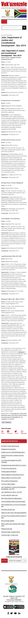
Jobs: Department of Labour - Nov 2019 (11, 492)
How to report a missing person (9, 481)
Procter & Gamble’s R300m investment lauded (13, 501)
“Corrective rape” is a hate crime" (9, 535)
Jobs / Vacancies (6, 422)
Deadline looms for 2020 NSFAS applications (13, 452)
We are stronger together (7, 520)
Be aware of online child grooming (10, 446)
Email (2, 432)
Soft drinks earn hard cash (8, 509)
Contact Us (12, 596)
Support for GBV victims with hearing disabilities (13, 512)
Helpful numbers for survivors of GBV (11, 478)
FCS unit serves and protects (8, 468)
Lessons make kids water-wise (9, 495)
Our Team (5, 596)
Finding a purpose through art (8, 471)
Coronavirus (18, 596)
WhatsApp (24, 432)
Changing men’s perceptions (8, 449)
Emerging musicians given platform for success (13, 465)
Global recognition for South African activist (12, 474)
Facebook (9, 432)
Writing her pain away (6, 529)
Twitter (16, 432)
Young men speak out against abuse (10, 532)
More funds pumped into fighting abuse (11, 498)
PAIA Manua (18, 599)
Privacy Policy (10, 599)
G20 (16, 598)
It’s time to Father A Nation (8, 484)
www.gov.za (21, 352)
